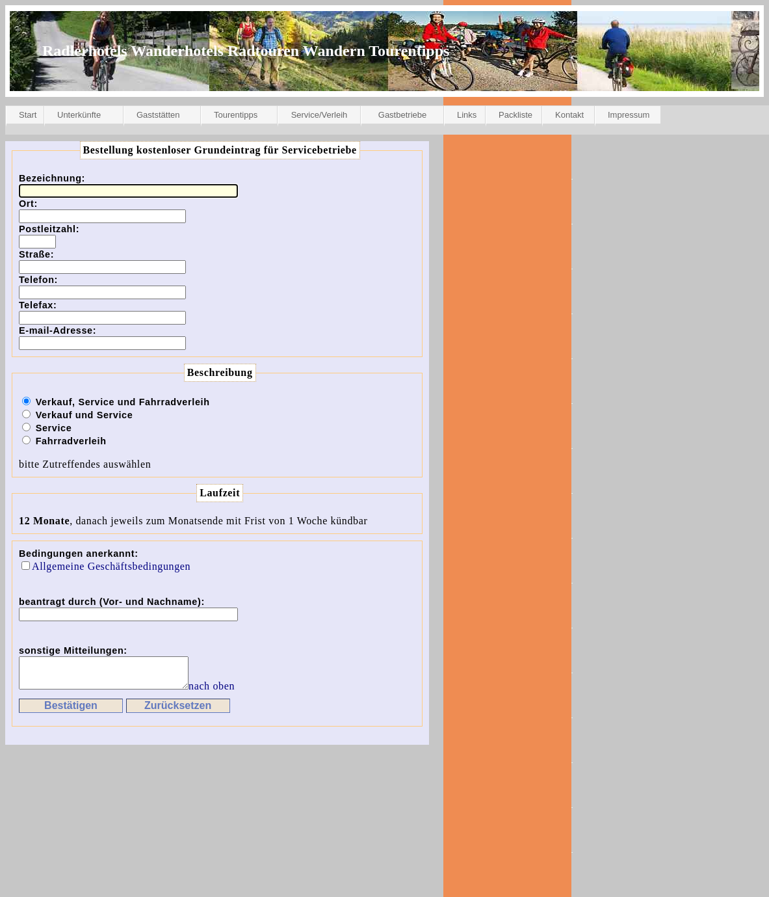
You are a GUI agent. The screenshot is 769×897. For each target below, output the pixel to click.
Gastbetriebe (402, 115)
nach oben (231, 691)
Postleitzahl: (49, 229)
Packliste (515, 115)
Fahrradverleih (71, 441)
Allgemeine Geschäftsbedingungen (111, 566)
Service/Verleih (319, 115)
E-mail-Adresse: (57, 330)
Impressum (628, 115)
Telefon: (38, 279)
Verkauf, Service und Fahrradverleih (123, 402)
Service (54, 428)
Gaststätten (158, 115)
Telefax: (38, 305)
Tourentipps (235, 115)
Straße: (36, 254)
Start (27, 115)
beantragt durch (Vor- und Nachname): (112, 601)
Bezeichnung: (52, 178)
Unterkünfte (79, 115)
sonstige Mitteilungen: (73, 650)
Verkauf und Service (84, 415)
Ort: (28, 203)
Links (466, 115)
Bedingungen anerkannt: (78, 553)
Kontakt (569, 115)
